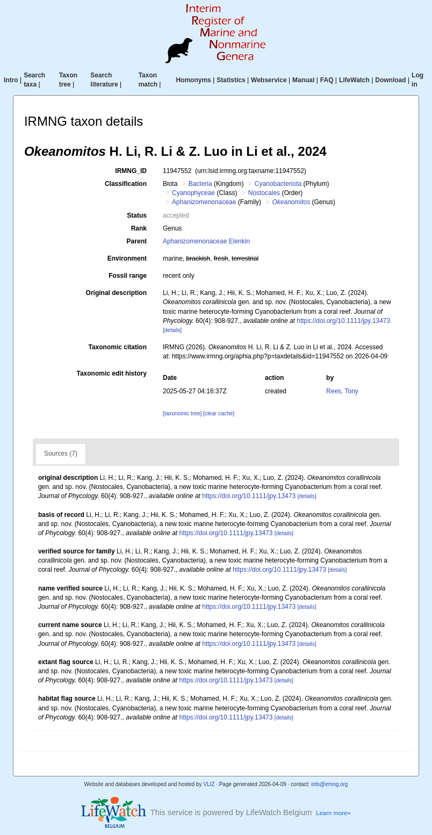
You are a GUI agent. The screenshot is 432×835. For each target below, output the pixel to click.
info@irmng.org (329, 784)
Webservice (269, 80)
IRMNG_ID (131, 171)
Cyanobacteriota (278, 184)
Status (137, 215)
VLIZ (208, 784)
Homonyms (193, 80)
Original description (116, 293)
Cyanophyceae (193, 193)
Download (390, 80)
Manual (303, 80)
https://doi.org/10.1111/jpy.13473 (343, 321)
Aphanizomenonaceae (204, 202)
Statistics (231, 80)
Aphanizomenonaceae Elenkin (206, 241)
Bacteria (200, 184)
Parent (137, 241)
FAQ (327, 80)
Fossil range (128, 275)
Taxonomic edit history (112, 373)
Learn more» (333, 813)
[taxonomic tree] (182, 413)
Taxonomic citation (118, 347)
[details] (172, 330)
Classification (126, 184)
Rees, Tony (342, 391)
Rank (139, 228)
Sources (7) (60, 453)
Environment (127, 258)
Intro (11, 80)
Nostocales (264, 193)
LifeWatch (354, 80)
